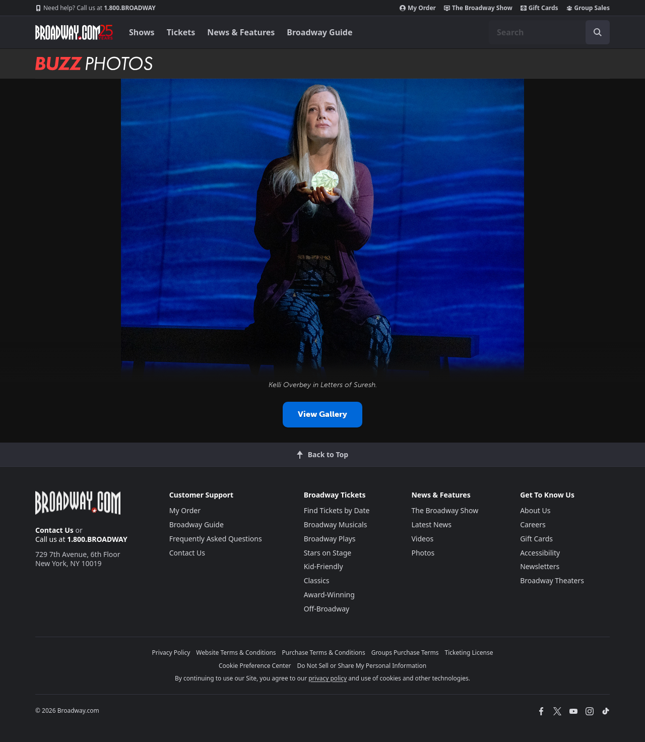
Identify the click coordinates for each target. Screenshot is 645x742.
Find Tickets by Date (337, 510)
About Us (535, 510)
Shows (142, 32)
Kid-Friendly (323, 566)
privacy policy (327, 678)
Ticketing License (469, 652)
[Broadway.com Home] (74, 32)
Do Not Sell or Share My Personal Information (361, 665)
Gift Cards (539, 8)
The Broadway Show (478, 8)
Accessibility (540, 553)
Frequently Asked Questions (215, 538)
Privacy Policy (171, 652)
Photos (422, 553)
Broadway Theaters (552, 580)
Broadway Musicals (335, 524)
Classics (317, 580)
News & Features (241, 32)
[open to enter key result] (598, 32)
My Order (418, 8)
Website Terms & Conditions (236, 652)
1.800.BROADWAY (95, 8)
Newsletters (539, 566)
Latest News (431, 524)
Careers (532, 524)
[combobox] (549, 32)
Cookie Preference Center (255, 665)
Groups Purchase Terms (405, 652)
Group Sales (588, 8)
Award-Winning (329, 594)
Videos (422, 538)
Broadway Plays (330, 538)
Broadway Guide (319, 32)
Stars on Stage (328, 553)
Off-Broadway (327, 608)
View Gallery (322, 414)
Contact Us (54, 530)
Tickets (181, 32)
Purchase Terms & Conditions (323, 652)
